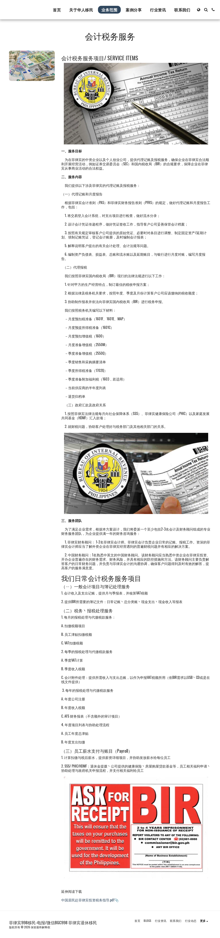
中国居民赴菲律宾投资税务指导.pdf (88, 899)
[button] (205, 10)
